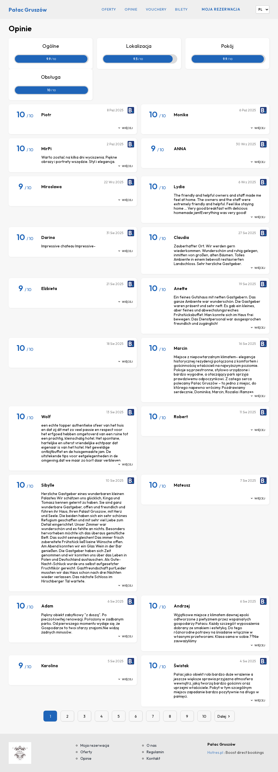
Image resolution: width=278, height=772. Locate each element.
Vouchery (156, 9)
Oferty (109, 9)
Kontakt (153, 758)
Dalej (224, 716)
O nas (152, 745)
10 (204, 716)
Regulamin (155, 751)
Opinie (131, 9)
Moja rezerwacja (221, 9)
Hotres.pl (215, 752)
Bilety (181, 9)
